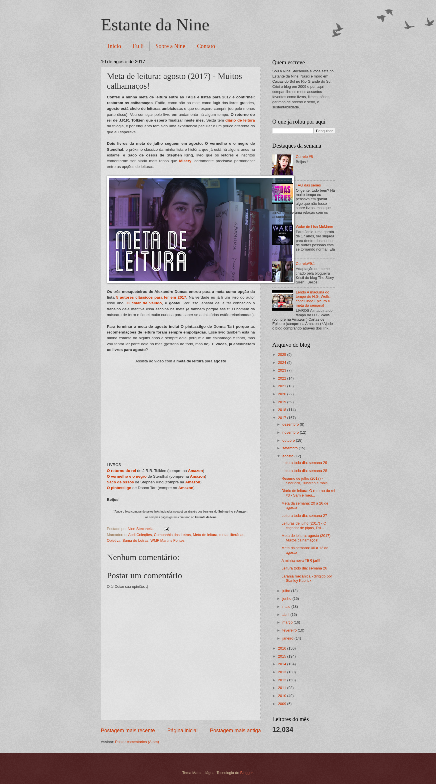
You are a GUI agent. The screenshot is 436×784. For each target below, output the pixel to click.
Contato (206, 46)
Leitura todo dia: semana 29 (304, 463)
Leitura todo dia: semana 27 (304, 515)
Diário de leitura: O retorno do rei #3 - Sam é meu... (308, 493)
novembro (291, 432)
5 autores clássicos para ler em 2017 (151, 297)
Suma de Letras (135, 540)
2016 (282, 648)
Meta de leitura (205, 535)
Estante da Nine (155, 24)
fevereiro (290, 630)
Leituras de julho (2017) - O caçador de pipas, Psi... (303, 525)
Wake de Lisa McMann (314, 227)
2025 (282, 354)
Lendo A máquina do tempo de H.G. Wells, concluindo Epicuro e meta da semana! (313, 298)
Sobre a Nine (170, 46)
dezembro (291, 424)
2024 (282, 362)
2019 (282, 402)
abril (286, 614)
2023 (282, 370)
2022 (282, 378)
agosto (288, 456)
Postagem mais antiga (235, 730)
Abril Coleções (140, 535)
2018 (282, 410)
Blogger (246, 773)
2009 (282, 704)
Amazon (195, 471)
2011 (282, 688)
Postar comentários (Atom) (137, 742)
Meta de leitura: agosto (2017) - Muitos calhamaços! (307, 537)
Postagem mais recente (128, 730)
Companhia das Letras (172, 535)
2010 (282, 696)
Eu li (138, 46)
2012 (282, 680)
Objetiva (113, 540)
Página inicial (182, 730)
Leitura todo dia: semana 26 (304, 568)
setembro (290, 448)
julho (286, 591)
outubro (289, 440)
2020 (282, 394)
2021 (282, 386)
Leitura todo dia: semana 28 (304, 471)
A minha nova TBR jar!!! (300, 560)
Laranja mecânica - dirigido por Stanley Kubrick (306, 578)
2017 (282, 418)
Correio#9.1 (305, 263)
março (287, 622)
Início (114, 46)
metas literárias (231, 535)
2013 (282, 672)
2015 (282, 656)
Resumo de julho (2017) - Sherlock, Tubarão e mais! (305, 480)
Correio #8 (304, 156)
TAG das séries (308, 185)
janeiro (288, 638)
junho (287, 598)
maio (286, 606)
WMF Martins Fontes (167, 540)
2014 (282, 664)
